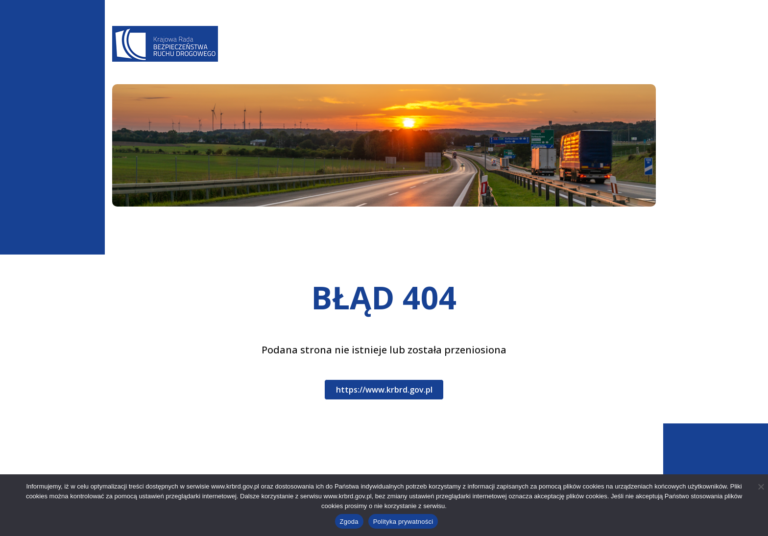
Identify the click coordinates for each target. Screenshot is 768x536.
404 (148, 226)
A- (471, 30)
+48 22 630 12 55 (162, 471)
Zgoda (349, 521)
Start (120, 226)
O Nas (267, 56)
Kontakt (634, 56)
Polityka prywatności (403, 521)
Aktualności (314, 56)
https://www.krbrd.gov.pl (384, 389)
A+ (500, 30)
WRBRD (493, 56)
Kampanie (535, 56)
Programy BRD (380, 56)
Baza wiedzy (445, 56)
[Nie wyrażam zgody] (761, 486)
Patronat (585, 56)
